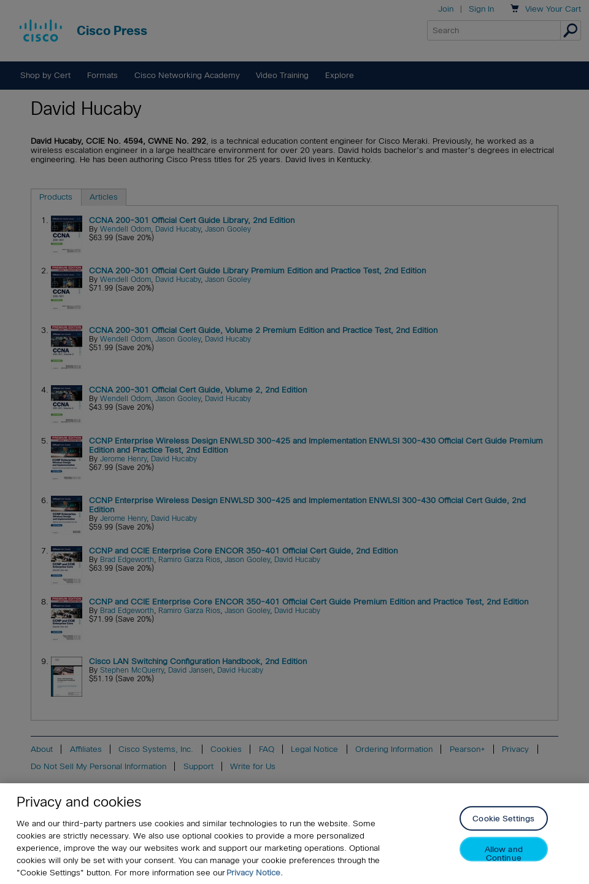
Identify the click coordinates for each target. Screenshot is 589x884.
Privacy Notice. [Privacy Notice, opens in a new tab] (254, 872)
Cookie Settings (503, 819)
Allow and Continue (504, 853)
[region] (294, 833)
